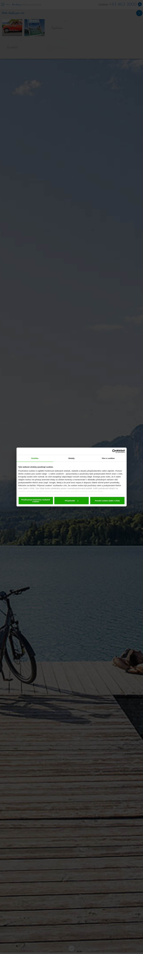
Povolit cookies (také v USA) (107, 501)
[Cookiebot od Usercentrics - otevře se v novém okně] (114, 451)
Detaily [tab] (72, 458)
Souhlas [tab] (34, 458)
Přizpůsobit (71, 501)
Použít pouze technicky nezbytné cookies (35, 501)
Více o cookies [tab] (108, 458)
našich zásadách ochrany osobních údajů (83, 491)
